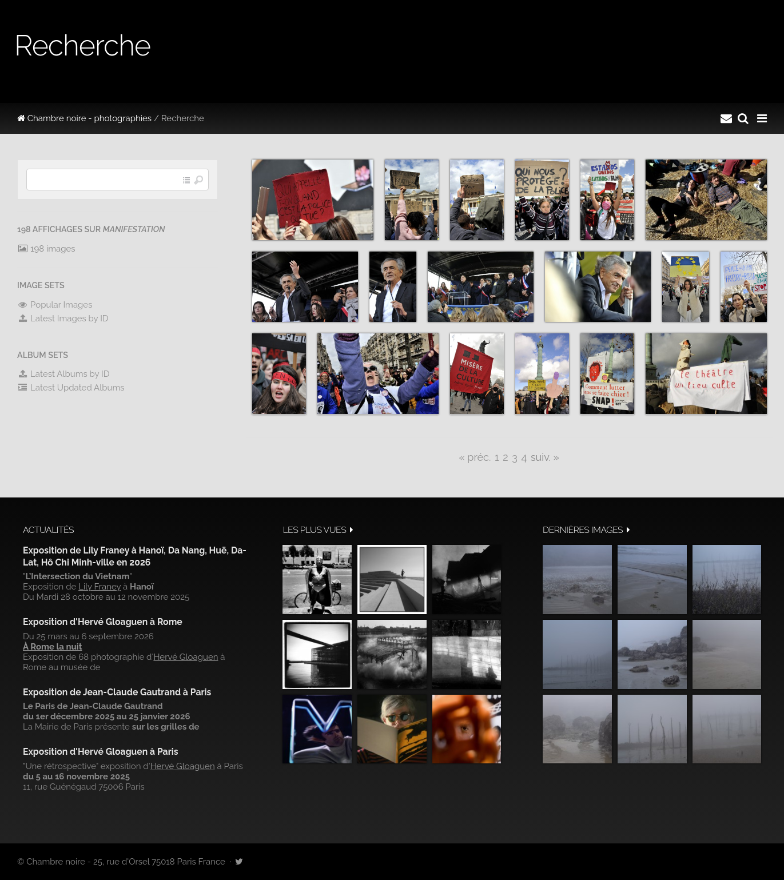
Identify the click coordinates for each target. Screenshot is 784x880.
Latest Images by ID (63, 318)
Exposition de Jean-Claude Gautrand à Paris (117, 692)
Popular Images (54, 305)
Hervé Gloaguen (185, 657)
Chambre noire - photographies (84, 118)
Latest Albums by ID (63, 374)
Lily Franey (99, 587)
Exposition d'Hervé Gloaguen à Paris (100, 751)
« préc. (475, 457)
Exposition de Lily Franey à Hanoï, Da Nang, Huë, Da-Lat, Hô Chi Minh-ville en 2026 (134, 556)
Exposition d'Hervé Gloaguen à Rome (102, 621)
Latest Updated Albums (71, 388)
